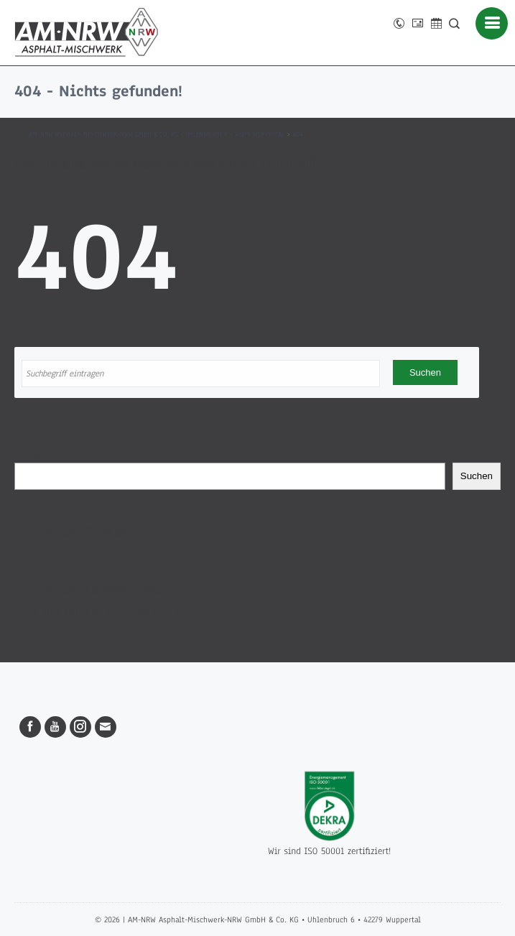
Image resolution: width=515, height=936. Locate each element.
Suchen (30, 455)
